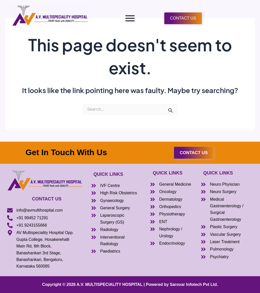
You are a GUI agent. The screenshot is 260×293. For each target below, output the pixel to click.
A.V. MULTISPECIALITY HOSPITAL (110, 284)
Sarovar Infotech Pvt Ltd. (194, 284)
